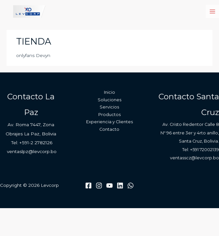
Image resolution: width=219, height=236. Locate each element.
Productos (109, 114)
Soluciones (109, 99)
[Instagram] (99, 185)
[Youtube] (109, 185)
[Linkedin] (120, 185)
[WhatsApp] (130, 185)
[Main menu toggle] (212, 11)
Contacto (109, 129)
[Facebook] (88, 185)
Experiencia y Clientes (109, 121)
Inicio (109, 92)
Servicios (109, 107)
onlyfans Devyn (33, 55)
